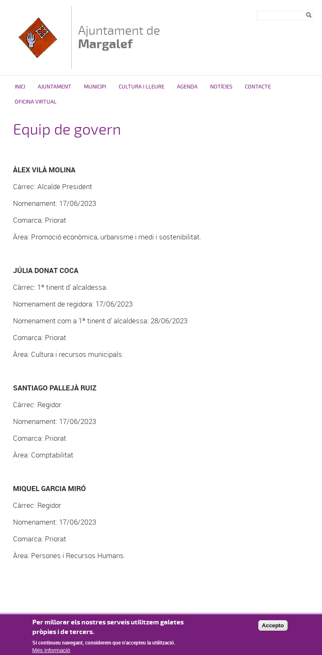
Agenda (187, 86)
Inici (20, 86)
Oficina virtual (36, 102)
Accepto (273, 628)
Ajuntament (54, 86)
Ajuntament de (119, 37)
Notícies (221, 86)
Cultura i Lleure (141, 86)
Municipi (95, 86)
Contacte (258, 86)
